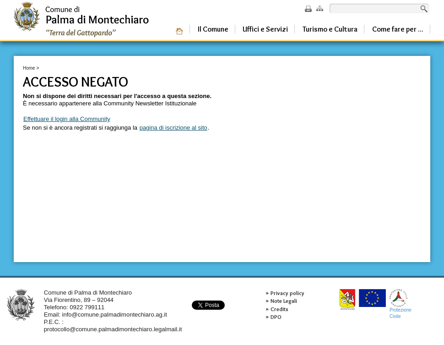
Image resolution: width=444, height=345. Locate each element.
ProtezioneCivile (401, 304)
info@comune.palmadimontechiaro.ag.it (114, 314)
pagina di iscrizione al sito (173, 127)
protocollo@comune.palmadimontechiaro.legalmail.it (113, 329)
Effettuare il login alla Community (66, 118)
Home (29, 68)
